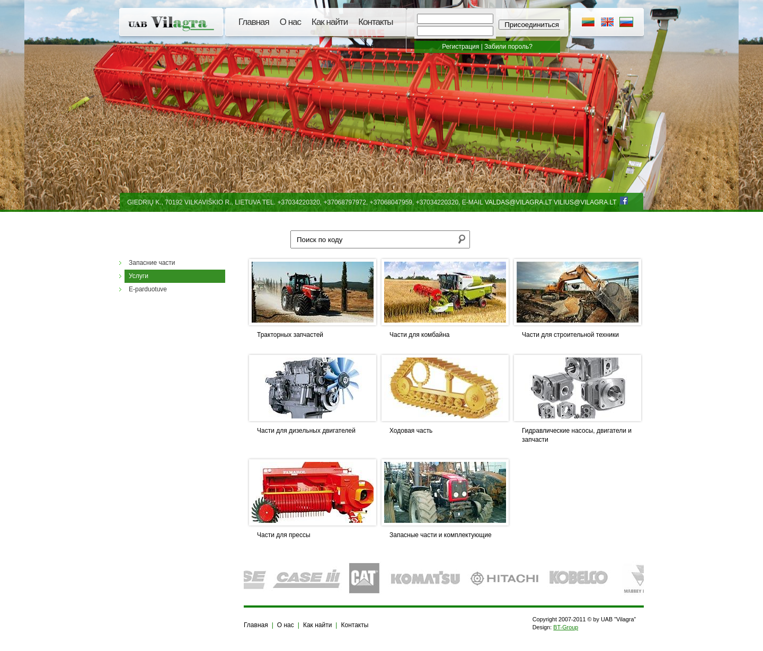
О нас (290, 22)
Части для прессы (283, 535)
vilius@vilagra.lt (585, 202)
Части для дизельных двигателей (306, 430)
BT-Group (565, 627)
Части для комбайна (419, 334)
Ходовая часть (410, 430)
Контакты (375, 22)
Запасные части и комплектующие (440, 535)
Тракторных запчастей (290, 334)
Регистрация (460, 46)
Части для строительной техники (570, 334)
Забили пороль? (508, 46)
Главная (253, 22)
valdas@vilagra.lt (518, 202)
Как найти (330, 22)
